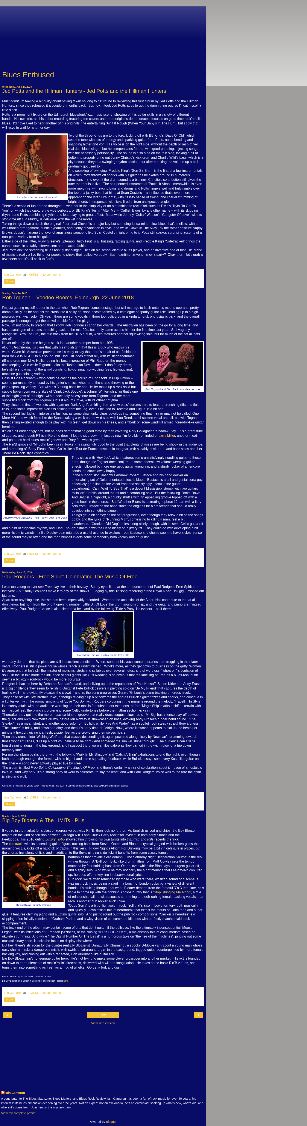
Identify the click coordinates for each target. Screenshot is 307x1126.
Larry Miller (166, 435)
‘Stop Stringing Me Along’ (172, 892)
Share (9, 281)
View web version (103, 1023)
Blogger (111, 1121)
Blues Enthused (28, 75)
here (66, 981)
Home (103, 1015)
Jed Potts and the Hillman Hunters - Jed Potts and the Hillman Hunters (84, 91)
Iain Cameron (15, 1093)
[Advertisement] (103, 36)
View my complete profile (18, 1113)
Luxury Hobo (55, 839)
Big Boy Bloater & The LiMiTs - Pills (43, 820)
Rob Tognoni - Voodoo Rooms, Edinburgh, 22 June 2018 (68, 297)
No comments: (52, 274)
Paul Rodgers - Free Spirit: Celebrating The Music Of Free (70, 576)
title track (16, 844)
